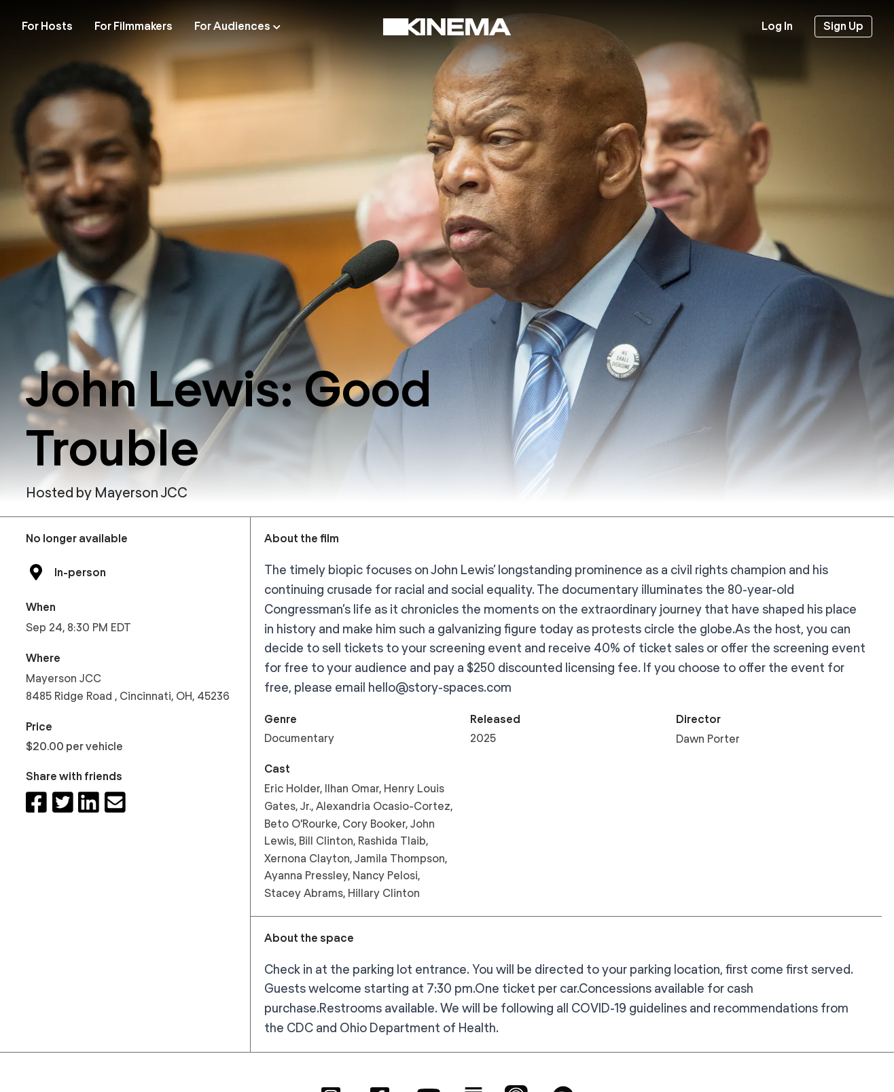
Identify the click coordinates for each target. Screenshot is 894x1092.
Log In (777, 26)
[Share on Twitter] (62, 803)
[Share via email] (115, 803)
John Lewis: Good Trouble (229, 417)
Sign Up (843, 26)
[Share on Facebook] (36, 803)
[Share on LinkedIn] (88, 803)
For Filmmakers (133, 26)
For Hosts (47, 26)
